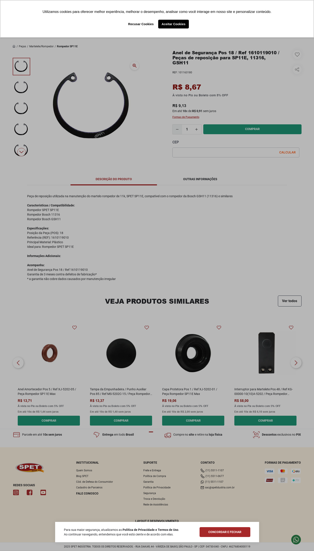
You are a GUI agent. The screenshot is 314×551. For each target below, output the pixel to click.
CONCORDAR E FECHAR (224, 532)
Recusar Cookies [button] (141, 24)
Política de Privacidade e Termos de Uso (150, 530)
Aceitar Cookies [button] (174, 24)
